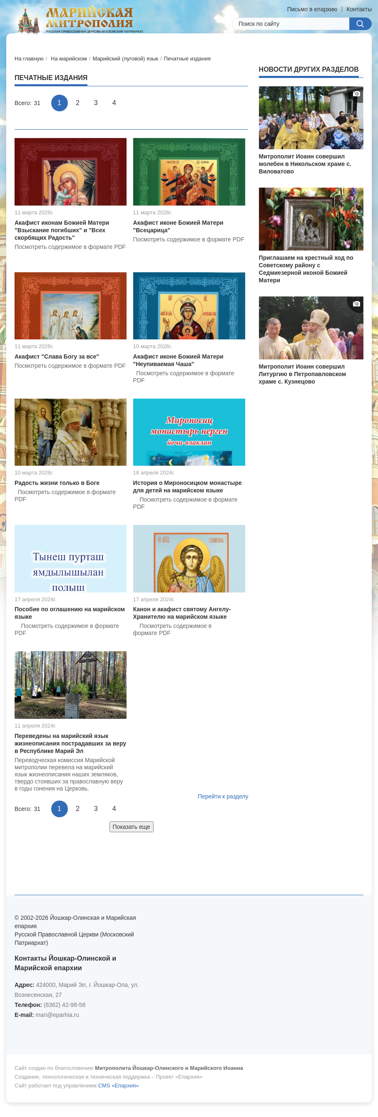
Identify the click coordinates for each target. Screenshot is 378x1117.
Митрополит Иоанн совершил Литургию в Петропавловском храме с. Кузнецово (302, 374)
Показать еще (131, 826)
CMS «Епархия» (118, 1085)
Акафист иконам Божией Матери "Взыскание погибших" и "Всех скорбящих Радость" (62, 230)
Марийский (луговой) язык (125, 58)
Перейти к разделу (223, 796)
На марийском (69, 58)
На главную (29, 58)
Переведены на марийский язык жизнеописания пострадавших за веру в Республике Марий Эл (70, 743)
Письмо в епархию (312, 9)
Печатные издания (187, 58)
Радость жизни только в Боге (57, 482)
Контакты (359, 9)
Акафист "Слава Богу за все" (57, 356)
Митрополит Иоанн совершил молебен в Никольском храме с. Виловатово (305, 164)
